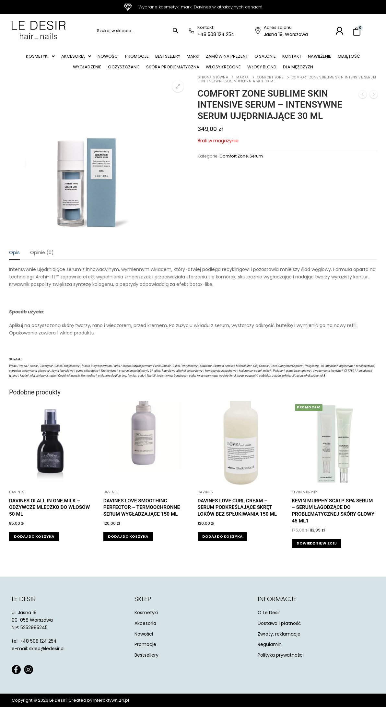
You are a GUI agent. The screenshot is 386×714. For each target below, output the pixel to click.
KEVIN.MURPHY (304, 499)
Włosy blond (284, 72)
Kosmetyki (40, 58)
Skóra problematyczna (186, 72)
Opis (14, 259)
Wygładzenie (92, 72)
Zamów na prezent (246, 58)
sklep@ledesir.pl (46, 655)
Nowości (114, 58)
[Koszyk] (356, 32)
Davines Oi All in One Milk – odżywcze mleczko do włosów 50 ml (49, 514)
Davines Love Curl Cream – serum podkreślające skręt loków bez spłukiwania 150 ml (237, 514)
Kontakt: (205, 27)
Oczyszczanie (132, 72)
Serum (256, 163)
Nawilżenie (349, 58)
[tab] (14, 260)
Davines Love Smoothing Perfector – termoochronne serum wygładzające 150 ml (141, 514)
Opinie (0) (42, 259)
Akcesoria (79, 58)
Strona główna (213, 84)
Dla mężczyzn (325, 72)
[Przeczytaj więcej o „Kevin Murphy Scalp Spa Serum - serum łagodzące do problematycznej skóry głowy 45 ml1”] (316, 550)
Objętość (57, 72)
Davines (17, 499)
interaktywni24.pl (111, 707)
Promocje (146, 58)
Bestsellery (180, 58)
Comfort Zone (270, 84)
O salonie (288, 58)
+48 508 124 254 (215, 34)
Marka (242, 84)
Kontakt (318, 58)
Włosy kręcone (241, 72)
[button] (40, 58)
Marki (209, 58)
